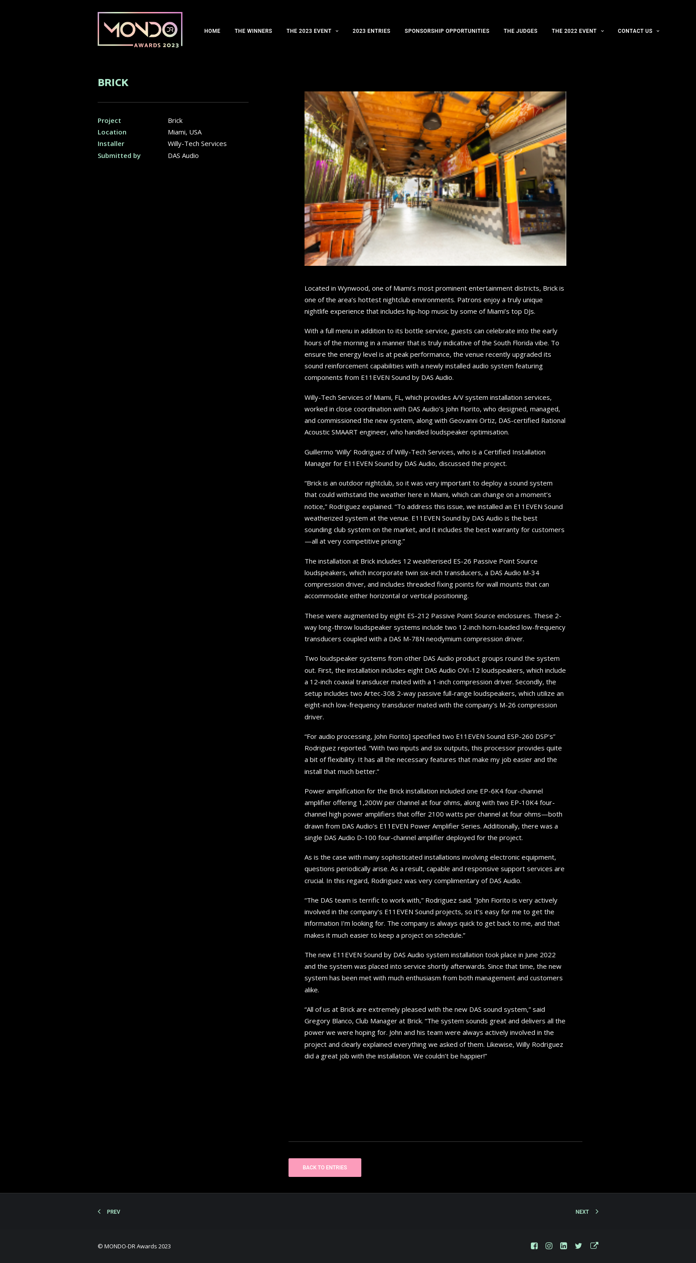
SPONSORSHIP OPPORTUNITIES (447, 31)
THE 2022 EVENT (578, 31)
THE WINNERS (254, 31)
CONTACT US (639, 31)
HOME (212, 31)
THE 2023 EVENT (313, 31)
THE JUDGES (521, 31)
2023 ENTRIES (371, 31)
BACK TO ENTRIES (325, 1167)
